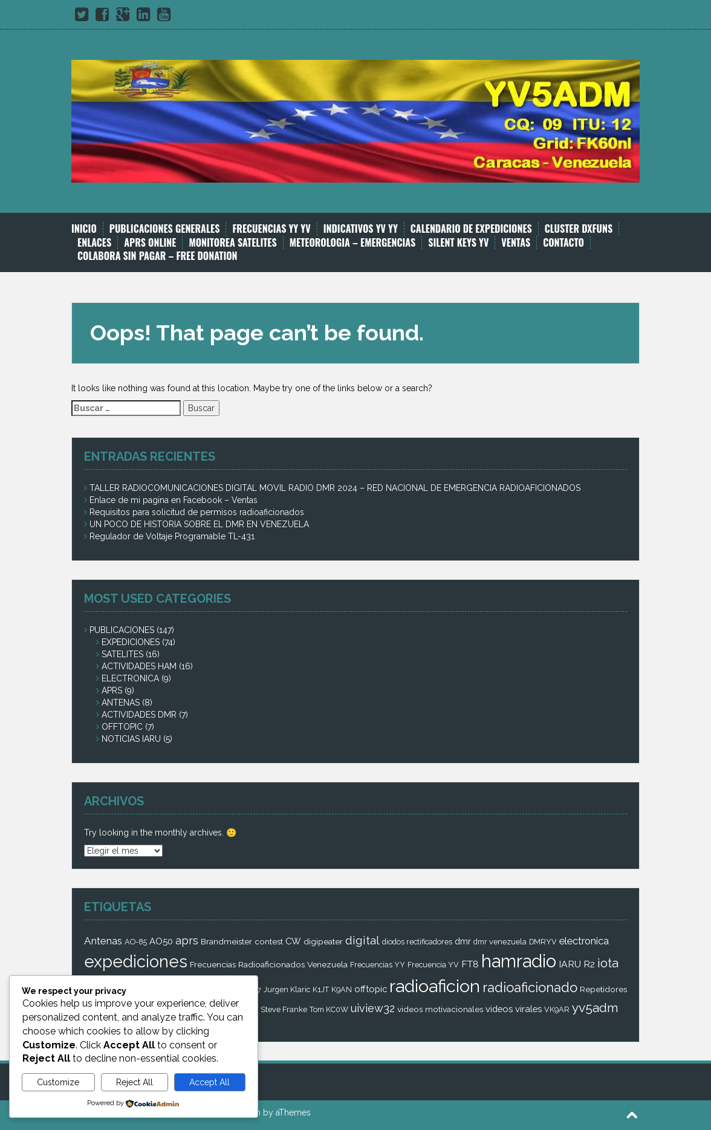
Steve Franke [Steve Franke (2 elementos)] (284, 1009)
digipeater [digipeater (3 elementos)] (323, 941)
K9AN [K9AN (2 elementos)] (341, 989)
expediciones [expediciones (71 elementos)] (135, 961)
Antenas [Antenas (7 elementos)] (103, 941)
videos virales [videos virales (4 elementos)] (513, 1009)
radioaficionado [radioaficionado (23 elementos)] (529, 987)
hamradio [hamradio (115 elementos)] (518, 961)
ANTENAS (121, 702)
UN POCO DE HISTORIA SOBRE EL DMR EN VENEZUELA (199, 524)
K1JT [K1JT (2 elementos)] (321, 989)
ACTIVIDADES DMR (139, 714)
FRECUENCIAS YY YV (271, 229)
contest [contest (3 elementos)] (269, 941)
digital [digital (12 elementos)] (362, 940)
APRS (112, 690)
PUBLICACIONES (121, 630)
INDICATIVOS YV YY (360, 229)
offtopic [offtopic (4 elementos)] (370, 989)
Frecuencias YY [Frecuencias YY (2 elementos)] (377, 964)
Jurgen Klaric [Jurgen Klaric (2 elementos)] (287, 989)
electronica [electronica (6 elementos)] (584, 941)
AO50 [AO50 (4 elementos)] (161, 941)
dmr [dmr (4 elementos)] (463, 941)
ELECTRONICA (130, 678)
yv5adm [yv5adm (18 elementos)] (595, 1007)
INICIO (84, 229)
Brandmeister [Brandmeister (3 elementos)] (226, 941)
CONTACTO (563, 243)
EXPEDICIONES (131, 642)
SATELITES (122, 654)
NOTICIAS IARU (131, 739)
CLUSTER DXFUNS (578, 229)
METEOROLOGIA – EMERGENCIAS (352, 243)
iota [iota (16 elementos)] (607, 963)
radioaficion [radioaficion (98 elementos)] (434, 986)
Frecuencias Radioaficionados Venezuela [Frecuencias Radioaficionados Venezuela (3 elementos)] (269, 964)
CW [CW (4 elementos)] (293, 941)
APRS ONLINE (150, 243)
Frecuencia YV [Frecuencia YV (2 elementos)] (433, 964)
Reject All (134, 1082)
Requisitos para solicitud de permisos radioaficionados (196, 512)
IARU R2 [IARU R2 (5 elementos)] (577, 964)
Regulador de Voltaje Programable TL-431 (172, 536)
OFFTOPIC (122, 727)
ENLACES (94, 243)
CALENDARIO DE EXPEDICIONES (471, 229)
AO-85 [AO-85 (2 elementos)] (136, 941)
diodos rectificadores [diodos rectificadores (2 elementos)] (417, 941)
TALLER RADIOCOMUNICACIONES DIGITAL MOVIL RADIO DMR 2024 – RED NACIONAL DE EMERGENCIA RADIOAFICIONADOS (334, 488)
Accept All (209, 1082)
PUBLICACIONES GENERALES (164, 229)
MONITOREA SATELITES (232, 243)
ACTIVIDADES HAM (139, 666)
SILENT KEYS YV (458, 243)
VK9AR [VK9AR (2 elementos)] (557, 1009)
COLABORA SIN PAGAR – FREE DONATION (157, 256)
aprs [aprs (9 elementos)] (186, 940)
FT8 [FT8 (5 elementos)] (470, 964)
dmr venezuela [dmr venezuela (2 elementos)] (500, 941)
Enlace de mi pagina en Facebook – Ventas (173, 500)
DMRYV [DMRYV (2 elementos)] (543, 941)
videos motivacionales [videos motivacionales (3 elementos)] (440, 1009)
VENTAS (515, 243)
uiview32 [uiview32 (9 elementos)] (373, 1008)
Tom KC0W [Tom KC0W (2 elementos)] (329, 1009)
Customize (58, 1082)
